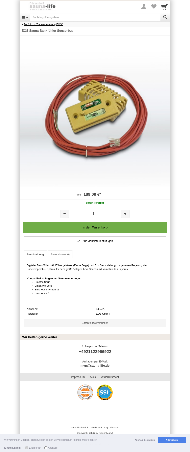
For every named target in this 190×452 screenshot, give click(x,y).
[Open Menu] (25, 17)
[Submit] (165, 17)
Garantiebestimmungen (95, 322)
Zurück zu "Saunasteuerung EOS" (43, 24)
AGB (93, 377)
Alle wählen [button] (172, 440)
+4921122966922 (95, 351)
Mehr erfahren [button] (89, 440)
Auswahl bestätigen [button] (145, 440)
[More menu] (143, 6)
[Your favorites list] (153, 6)
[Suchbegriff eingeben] (95, 17)
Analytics (53, 447)
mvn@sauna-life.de (95, 365)
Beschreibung (35, 254)
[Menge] (95, 213)
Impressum (78, 377)
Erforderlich (35, 447)
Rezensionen (60, 254)
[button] (95, 241)
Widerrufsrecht (110, 377)
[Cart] (164, 6)
